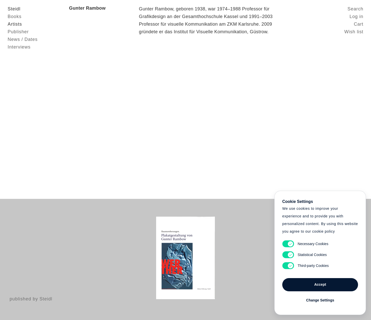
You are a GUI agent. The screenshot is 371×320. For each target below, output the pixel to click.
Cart (358, 24)
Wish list (353, 31)
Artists (15, 24)
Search (355, 8)
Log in (356, 16)
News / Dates (23, 39)
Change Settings (320, 300)
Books (15, 16)
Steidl (14, 8)
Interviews (19, 47)
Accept (320, 284)
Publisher (18, 31)
